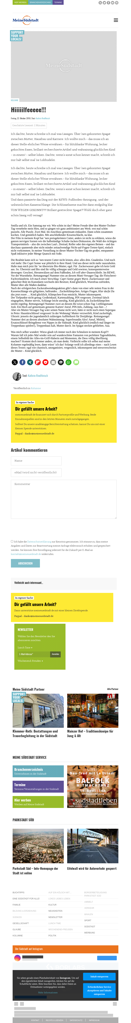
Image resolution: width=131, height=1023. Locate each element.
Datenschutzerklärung (39, 541)
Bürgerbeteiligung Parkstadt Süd (95, 894)
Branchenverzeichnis (40, 2)
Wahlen (88, 914)
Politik (52, 935)
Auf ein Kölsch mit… (60, 892)
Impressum (94, 1020)
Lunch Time (24, 647)
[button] (15, 362)
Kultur (52, 905)
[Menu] (115, 20)
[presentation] (37, 530)
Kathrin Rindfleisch (43, 118)
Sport (87, 920)
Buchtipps (18, 892)
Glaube (17, 929)
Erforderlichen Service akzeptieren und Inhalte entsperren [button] (99, 990)
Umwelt (88, 902)
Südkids (17, 917)
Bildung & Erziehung (24, 911)
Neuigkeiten (55, 911)
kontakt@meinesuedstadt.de (26, 554)
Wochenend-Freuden (29, 661)
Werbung (89, 933)
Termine (58, 2)
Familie (16, 905)
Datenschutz (76, 1020)
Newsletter (55, 917)
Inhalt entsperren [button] (99, 976)
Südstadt (89, 926)
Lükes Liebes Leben (59, 899)
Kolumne (14, 100)
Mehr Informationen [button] (48, 992)
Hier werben (20, 2)
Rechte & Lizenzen (54, 1020)
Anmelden (55, 654)
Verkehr (89, 908)
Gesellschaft (21, 923)
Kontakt (35, 1020)
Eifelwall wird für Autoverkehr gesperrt (92, 868)
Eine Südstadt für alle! (26, 899)
